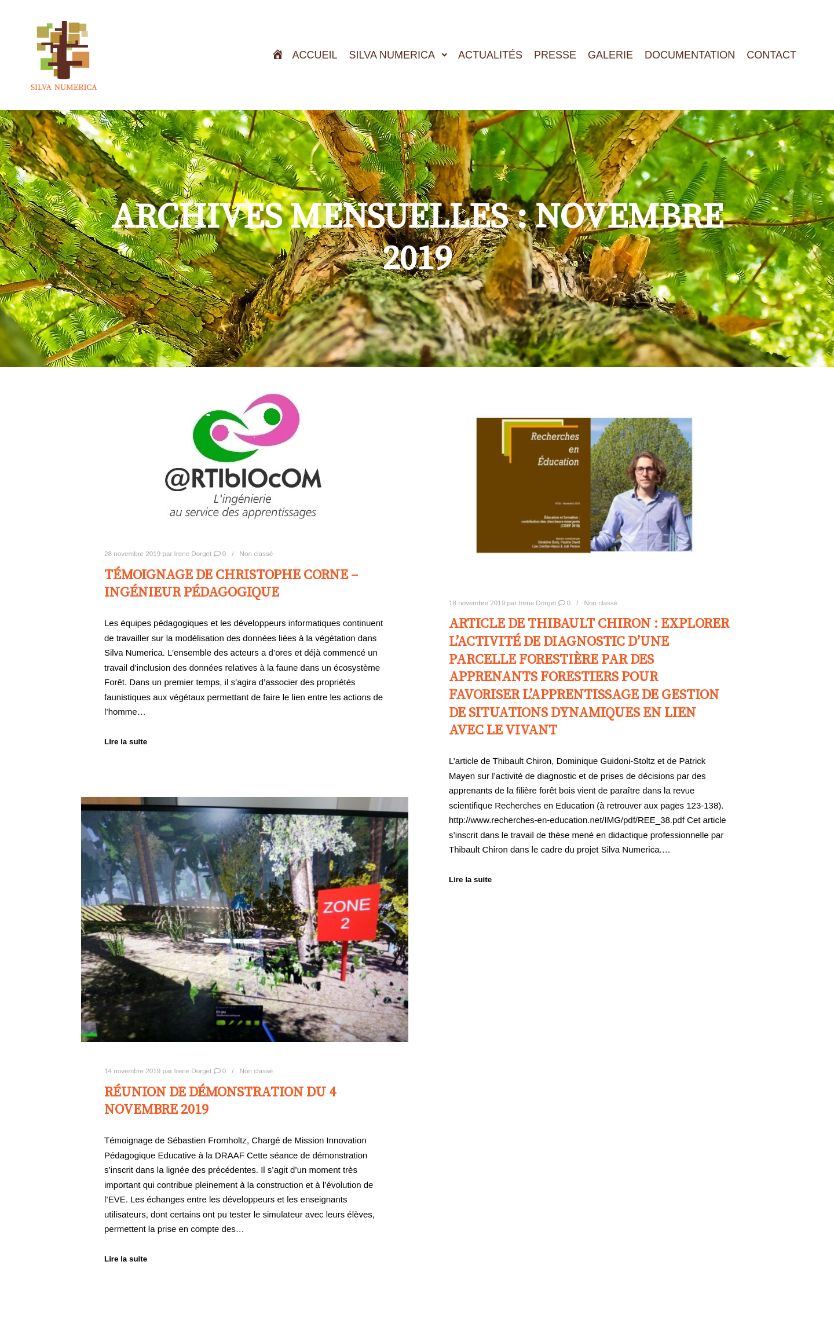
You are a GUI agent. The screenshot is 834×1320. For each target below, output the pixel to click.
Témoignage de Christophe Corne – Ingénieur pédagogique (231, 584)
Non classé (256, 553)
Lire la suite (125, 741)
